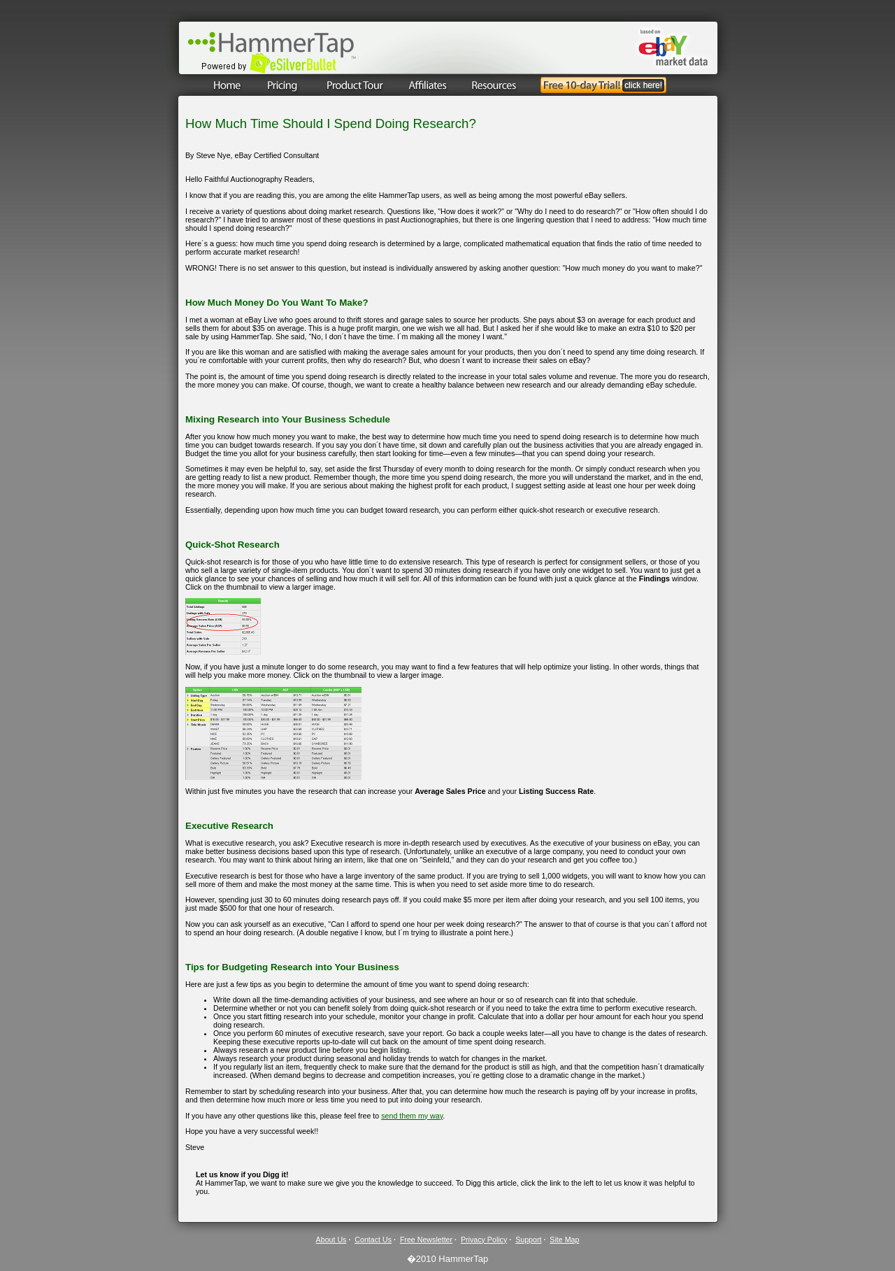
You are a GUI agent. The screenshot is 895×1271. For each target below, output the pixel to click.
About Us (331, 1239)
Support (528, 1239)
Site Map (564, 1239)
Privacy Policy (484, 1239)
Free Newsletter (426, 1239)
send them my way (412, 1116)
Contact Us (373, 1239)
